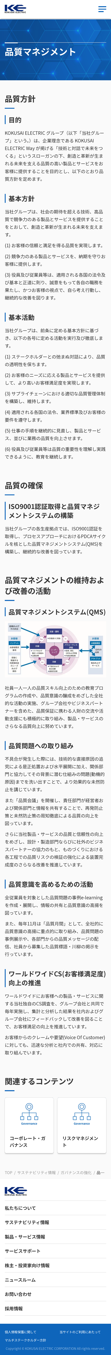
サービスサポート (23, 1251)
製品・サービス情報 (25, 1236)
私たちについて (20, 1208)
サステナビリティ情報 (27, 1222)
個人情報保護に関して (20, 1331)
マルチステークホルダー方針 (25, 1340)
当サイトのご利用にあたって (80, 1331)
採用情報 (14, 1308)
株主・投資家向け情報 (27, 1265)
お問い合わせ (18, 1294)
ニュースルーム (20, 1279)
